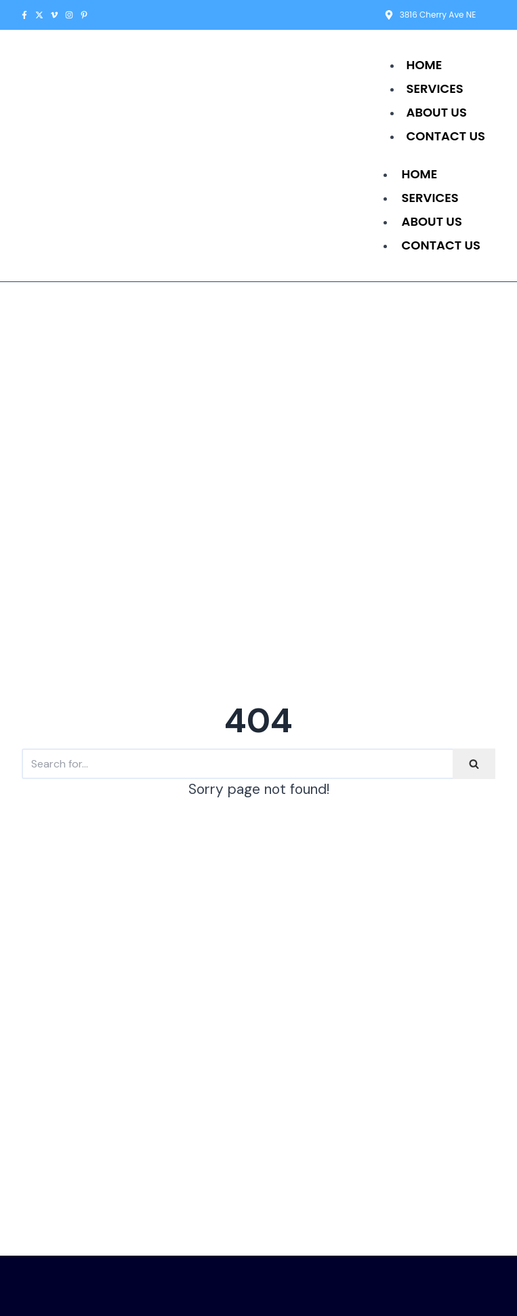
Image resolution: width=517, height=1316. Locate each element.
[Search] (237, 764)
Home (424, 64)
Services (435, 88)
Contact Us (446, 135)
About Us (437, 112)
